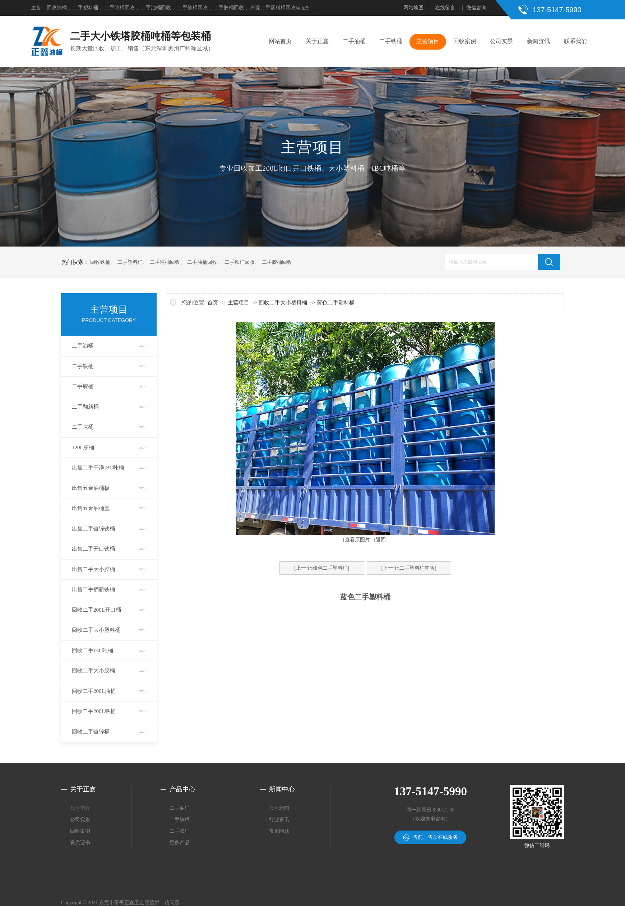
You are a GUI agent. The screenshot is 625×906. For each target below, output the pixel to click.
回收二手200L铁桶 (94, 711)
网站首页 (280, 41)
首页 (212, 302)
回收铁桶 (57, 7)
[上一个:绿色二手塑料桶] (321, 568)
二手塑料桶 (85, 7)
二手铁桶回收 (192, 7)
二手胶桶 (82, 386)
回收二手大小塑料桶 (96, 630)
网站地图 (413, 7)
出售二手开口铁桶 (93, 549)
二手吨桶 (82, 427)
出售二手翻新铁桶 (93, 589)
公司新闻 (279, 808)
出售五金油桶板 (91, 488)
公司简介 (80, 808)
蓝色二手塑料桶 (336, 302)
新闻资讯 (538, 41)
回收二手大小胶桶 (93, 670)
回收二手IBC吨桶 (92, 650)
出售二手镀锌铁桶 (93, 529)
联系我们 (575, 41)
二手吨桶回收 (120, 7)
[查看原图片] (357, 539)
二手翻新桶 (85, 407)
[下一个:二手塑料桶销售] (408, 568)
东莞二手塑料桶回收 (273, 7)
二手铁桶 (390, 41)
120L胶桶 (83, 447)
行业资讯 (279, 819)
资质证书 (80, 842)
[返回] (381, 539)
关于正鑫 (317, 41)
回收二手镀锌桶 (91, 732)
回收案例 (464, 41)
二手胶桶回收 (229, 7)
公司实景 (501, 41)
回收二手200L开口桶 (96, 610)
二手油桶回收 (156, 7)
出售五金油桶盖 (91, 508)
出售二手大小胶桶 (93, 569)
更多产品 (180, 842)
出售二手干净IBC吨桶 (98, 467)
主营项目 (427, 41)
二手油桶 (354, 41)
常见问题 (279, 831)
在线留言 (445, 7)
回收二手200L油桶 (94, 691)
